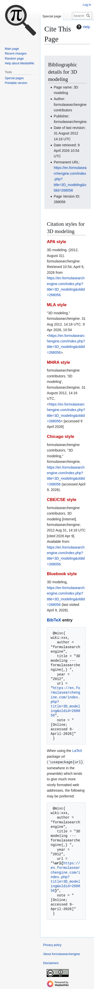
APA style (56, 241)
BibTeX (54, 620)
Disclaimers (51, 963)
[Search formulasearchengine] (82, 15)
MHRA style (58, 362)
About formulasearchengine (61, 954)
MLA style (57, 304)
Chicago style (60, 436)
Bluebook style (62, 573)
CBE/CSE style (61, 499)
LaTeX (77, 751)
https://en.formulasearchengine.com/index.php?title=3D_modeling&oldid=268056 (65, 877)
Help (82, 26)
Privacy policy (52, 945)
